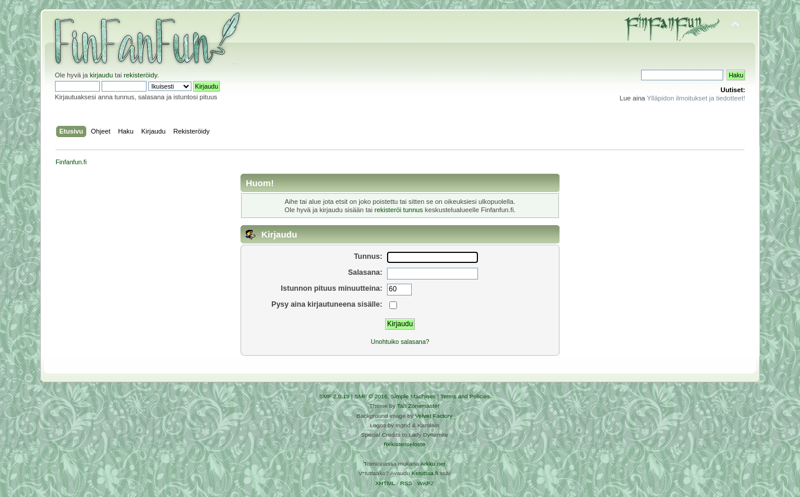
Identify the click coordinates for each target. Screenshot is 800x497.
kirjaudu (101, 75)
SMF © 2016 (371, 396)
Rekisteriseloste (404, 444)
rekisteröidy (140, 75)
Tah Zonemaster (418, 405)
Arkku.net (432, 463)
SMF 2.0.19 (334, 396)
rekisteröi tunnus (399, 209)
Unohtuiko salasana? (400, 341)
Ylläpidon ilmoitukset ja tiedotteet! (696, 98)
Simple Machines (413, 396)
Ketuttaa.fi (425, 473)
